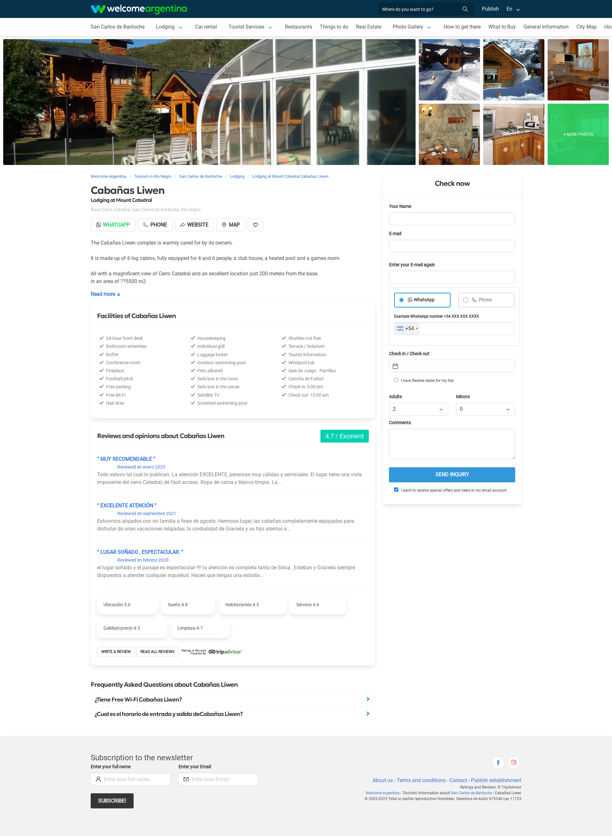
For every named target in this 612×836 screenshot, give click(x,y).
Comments (400, 423)
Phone (485, 300)
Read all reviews (157, 652)
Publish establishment (496, 780)
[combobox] (407, 329)
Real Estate (370, 27)
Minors (463, 397)
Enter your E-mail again (413, 265)
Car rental (206, 27)
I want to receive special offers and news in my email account (450, 490)
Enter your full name (111, 767)
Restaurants (299, 27)
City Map (589, 27)
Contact (458, 780)
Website (195, 225)
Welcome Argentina (384, 793)
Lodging (165, 27)
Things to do (335, 27)
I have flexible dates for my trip (423, 380)
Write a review (116, 652)
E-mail (395, 234)
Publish (490, 9)
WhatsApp (424, 300)
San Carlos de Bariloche (118, 27)
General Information (548, 27)
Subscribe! (112, 801)
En (509, 9)
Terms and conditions (420, 780)
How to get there (464, 27)
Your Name (400, 206)
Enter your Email (195, 767)
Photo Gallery (409, 27)
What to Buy (504, 27)
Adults (395, 397)
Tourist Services (247, 27)
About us (381, 780)
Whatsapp (113, 225)
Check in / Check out (410, 354)
